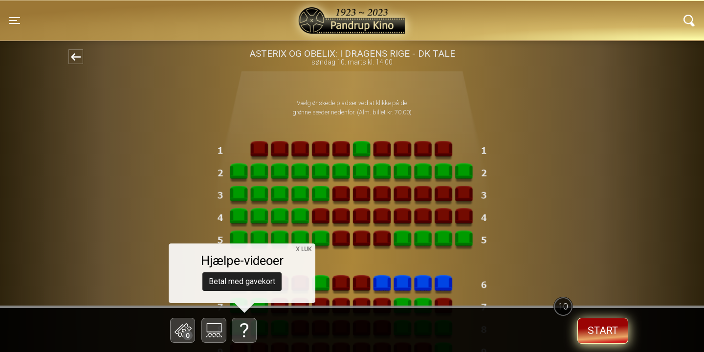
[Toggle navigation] (14, 20)
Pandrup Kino (172, 14)
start (603, 330)
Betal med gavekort (242, 281)
